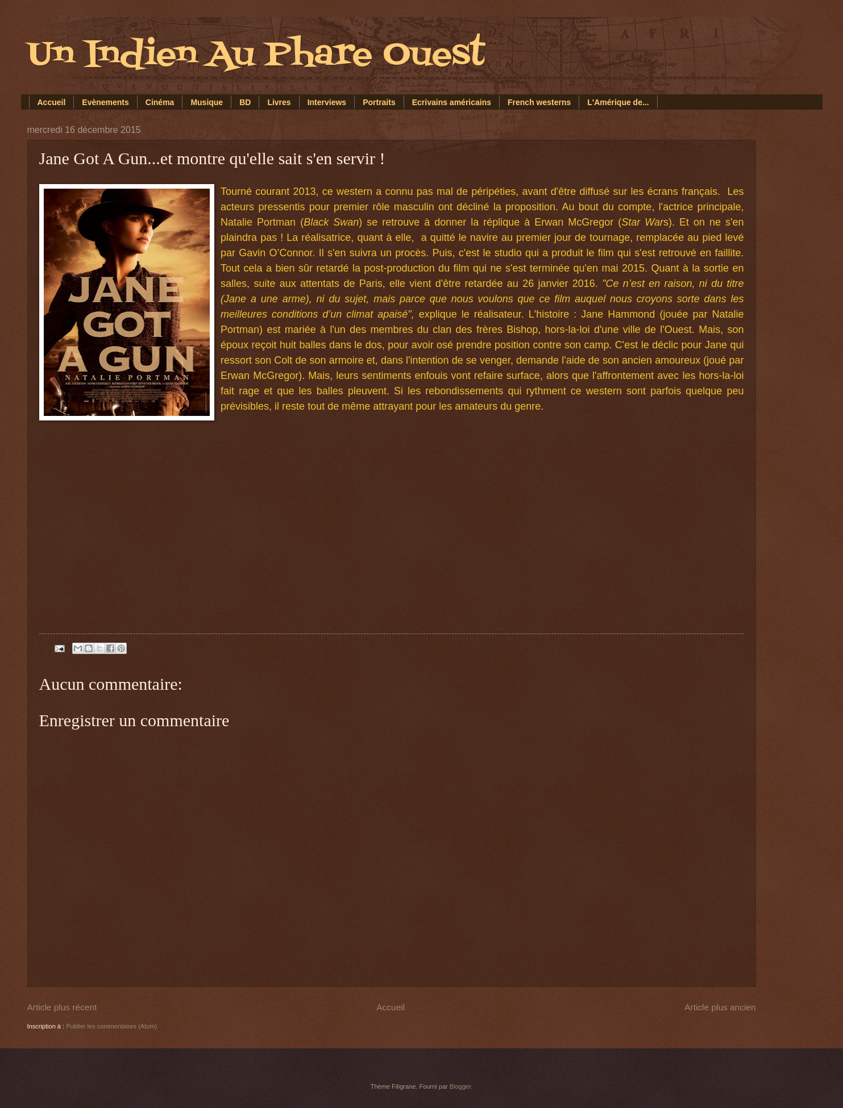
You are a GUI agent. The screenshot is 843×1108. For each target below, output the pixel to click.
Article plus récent (62, 1007)
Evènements (105, 102)
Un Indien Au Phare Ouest (256, 55)
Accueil (52, 102)
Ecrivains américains (451, 102)
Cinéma (160, 102)
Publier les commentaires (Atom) (111, 1026)
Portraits (379, 102)
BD (245, 102)
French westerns (539, 102)
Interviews (327, 102)
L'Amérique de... (618, 102)
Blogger (460, 1086)
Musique (206, 102)
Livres (278, 102)
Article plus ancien (719, 1007)
